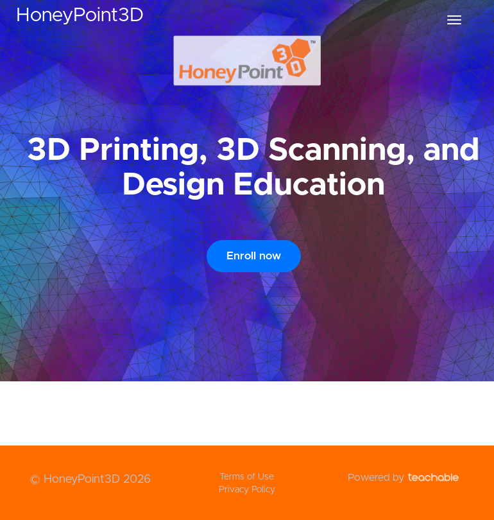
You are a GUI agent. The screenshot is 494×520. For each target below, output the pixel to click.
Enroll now (253, 255)
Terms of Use (246, 476)
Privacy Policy (247, 489)
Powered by (403, 477)
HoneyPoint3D (80, 15)
